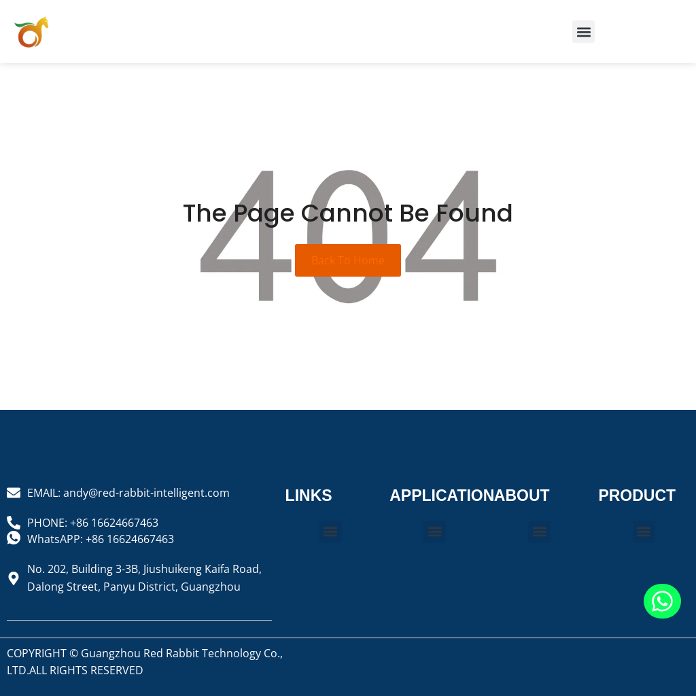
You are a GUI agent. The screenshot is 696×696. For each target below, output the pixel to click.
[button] (583, 31)
